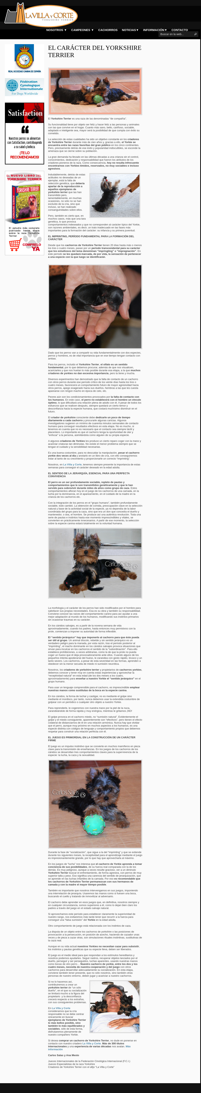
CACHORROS (108, 30)
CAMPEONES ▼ (82, 30)
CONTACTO (180, 30)
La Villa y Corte (61, 1008)
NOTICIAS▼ (130, 30)
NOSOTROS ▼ (56, 30)
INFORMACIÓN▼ (155, 30)
